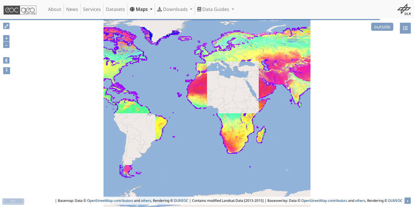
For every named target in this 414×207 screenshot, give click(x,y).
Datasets (115, 9)
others (146, 200)
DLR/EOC (181, 200)
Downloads (173, 9)
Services (92, 9)
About (54, 9)
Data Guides (213, 9)
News (72, 9)
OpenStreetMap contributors (110, 200)
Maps (139, 9)
